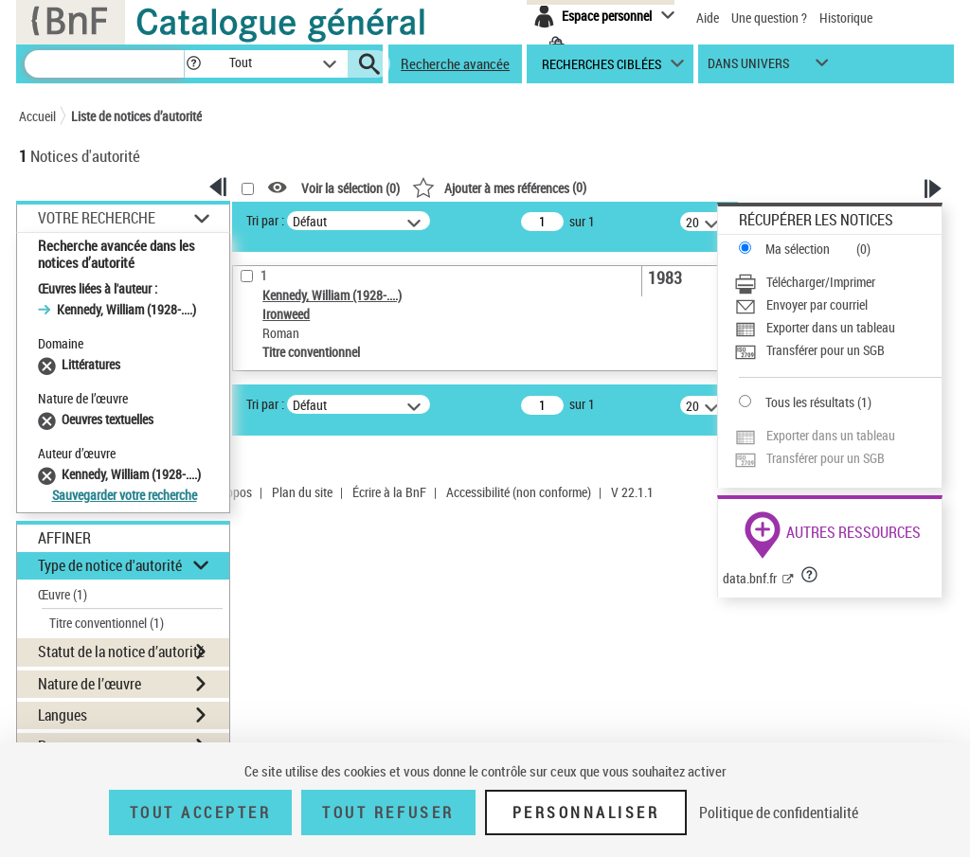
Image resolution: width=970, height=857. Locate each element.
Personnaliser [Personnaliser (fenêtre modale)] (586, 812)
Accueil (37, 116)
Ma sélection (797, 249)
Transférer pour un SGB (825, 350)
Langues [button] (62, 715)
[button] (193, 64)
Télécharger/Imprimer (820, 282)
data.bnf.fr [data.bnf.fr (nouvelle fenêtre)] (750, 578)
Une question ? (769, 18)
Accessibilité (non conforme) (518, 492)
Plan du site (302, 492)
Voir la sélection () (350, 188)
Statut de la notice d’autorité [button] (121, 651)
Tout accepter (201, 812)
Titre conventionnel (106, 623)
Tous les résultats (809, 402)
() (499, 187)
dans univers (748, 67)
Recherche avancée (455, 63)
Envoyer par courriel (817, 304)
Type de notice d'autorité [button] (110, 565)
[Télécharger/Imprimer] (838, 282)
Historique (845, 18)
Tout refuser (388, 812)
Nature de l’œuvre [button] (89, 683)
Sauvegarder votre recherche (124, 495)
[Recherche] (104, 64)
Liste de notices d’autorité (136, 116)
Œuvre (62, 594)
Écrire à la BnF (389, 492)
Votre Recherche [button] (96, 217)
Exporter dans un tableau (830, 327)
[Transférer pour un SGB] (838, 350)
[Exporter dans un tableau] (838, 327)
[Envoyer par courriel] (838, 304)
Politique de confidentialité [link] (778, 812)
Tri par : (265, 220)
